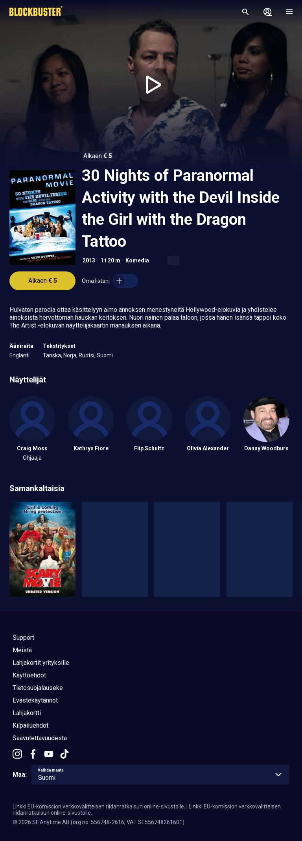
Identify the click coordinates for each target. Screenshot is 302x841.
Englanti (19, 355)
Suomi (105, 355)
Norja (69, 355)
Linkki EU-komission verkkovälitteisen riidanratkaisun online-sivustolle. (99, 806)
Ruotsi (86, 355)
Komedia (137, 260)
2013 (89, 260)
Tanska (52, 355)
